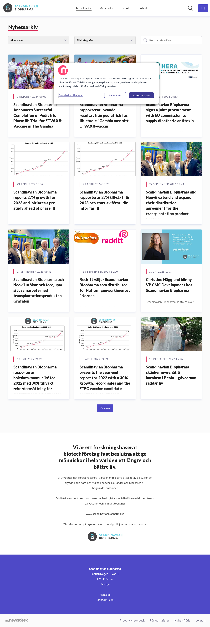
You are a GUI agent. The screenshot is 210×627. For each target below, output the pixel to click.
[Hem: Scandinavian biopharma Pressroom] (20, 8)
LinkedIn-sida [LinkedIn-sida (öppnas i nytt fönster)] (105, 600)
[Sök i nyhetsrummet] (190, 8)
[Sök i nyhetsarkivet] (171, 40)
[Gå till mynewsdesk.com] (17, 620)
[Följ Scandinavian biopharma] (203, 8)
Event (125, 8)
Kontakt (142, 8)
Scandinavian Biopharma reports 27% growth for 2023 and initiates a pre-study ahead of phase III (35, 200)
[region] (106, 83)
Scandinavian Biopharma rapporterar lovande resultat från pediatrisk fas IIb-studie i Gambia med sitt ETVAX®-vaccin (104, 115)
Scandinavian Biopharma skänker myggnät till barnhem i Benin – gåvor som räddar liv (171, 375)
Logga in (200, 620)
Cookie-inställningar (71, 95)
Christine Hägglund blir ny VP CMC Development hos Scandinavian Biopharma (169, 285)
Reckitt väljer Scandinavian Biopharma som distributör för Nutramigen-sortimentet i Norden (105, 287)
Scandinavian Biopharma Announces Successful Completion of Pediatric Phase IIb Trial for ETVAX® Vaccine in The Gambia (37, 115)
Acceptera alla (141, 95)
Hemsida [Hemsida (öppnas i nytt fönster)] (105, 594)
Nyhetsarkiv (84, 7)
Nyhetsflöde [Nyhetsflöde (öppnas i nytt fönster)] (182, 620)
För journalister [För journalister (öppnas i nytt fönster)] (159, 620)
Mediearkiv (106, 8)
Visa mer (105, 408)
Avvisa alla (115, 95)
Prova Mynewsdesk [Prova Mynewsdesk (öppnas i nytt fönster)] (132, 620)
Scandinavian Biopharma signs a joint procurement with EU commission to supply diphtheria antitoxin (170, 112)
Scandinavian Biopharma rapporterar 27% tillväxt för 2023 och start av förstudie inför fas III (105, 200)
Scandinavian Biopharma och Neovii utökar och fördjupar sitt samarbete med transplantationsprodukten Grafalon (38, 290)
